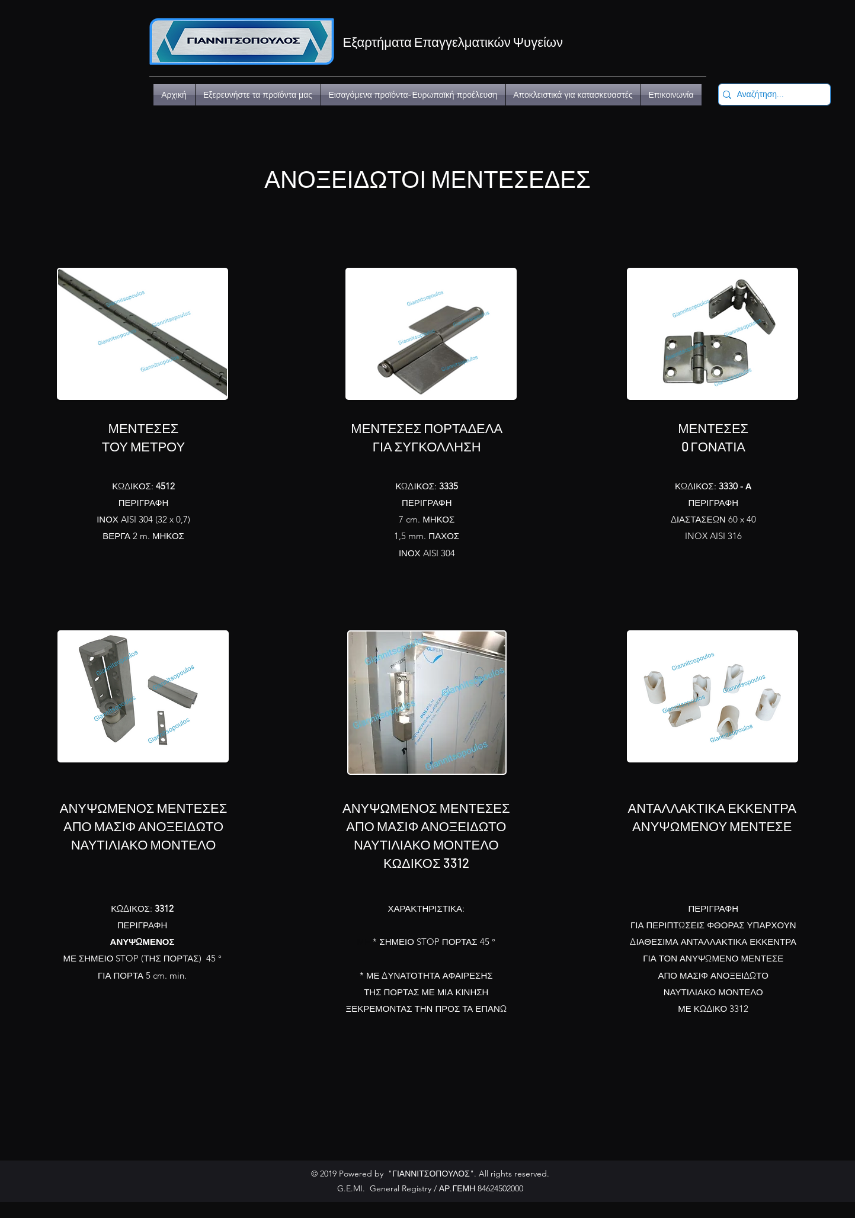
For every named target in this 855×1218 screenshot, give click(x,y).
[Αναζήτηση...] (771, 94)
